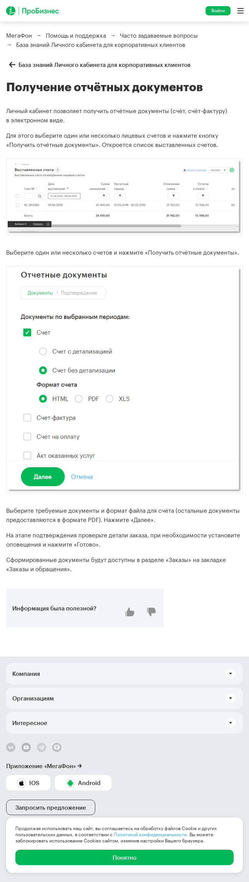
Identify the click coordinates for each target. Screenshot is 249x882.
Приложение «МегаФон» (41, 765)
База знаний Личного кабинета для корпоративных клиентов (98, 64)
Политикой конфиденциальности (150, 834)
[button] (124, 673)
